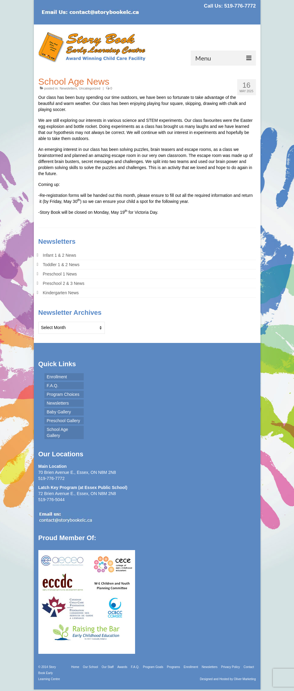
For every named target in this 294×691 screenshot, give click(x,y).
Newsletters (68, 88)
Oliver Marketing (245, 679)
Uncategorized (89, 88)
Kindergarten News (61, 292)
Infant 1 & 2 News (59, 255)
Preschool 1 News (60, 274)
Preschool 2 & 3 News (64, 283)
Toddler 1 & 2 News (61, 264)
